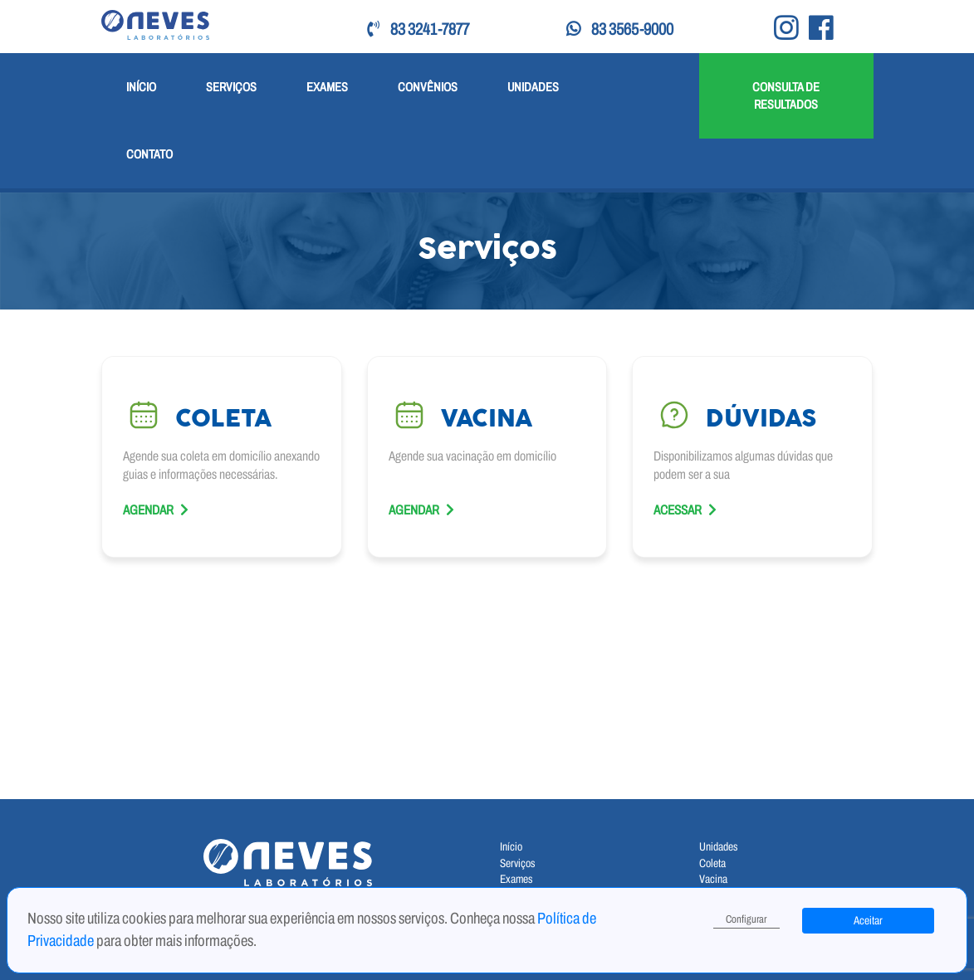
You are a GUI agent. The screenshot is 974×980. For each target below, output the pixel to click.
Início (141, 87)
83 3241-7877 (418, 29)
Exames (327, 87)
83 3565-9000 (619, 29)
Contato (149, 154)
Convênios (428, 87)
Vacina (713, 879)
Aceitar (868, 920)
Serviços (231, 87)
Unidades (533, 87)
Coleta (712, 863)
